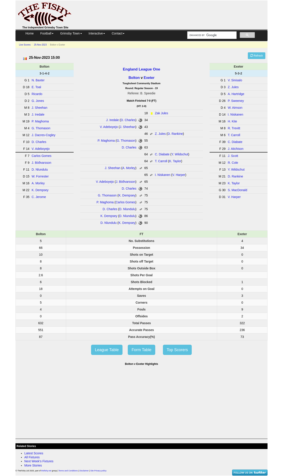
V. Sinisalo (235, 80)
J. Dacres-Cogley (43, 135)
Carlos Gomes (125, 202)
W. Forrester (40, 176)
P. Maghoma (106, 140)
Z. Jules (160, 133)
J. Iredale (112, 120)
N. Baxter (38, 80)
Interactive (97, 33)
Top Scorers (177, 350)
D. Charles (128, 120)
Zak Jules (161, 113)
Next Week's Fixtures (39, 461)
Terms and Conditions (68, 471)
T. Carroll (161, 161)
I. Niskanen (162, 175)
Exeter (149, 78)
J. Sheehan (127, 127)
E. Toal (36, 87)
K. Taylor (175, 161)
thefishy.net (46, 471)
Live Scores (25, 45)
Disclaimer (84, 471)
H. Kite (232, 121)
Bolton (134, 78)
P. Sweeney (236, 101)
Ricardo (37, 94)
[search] (211, 35)
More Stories (33, 465)
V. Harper (178, 175)
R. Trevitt (234, 128)
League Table (107, 350)
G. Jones (38, 101)
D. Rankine (175, 133)
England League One (141, 69)
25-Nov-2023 (40, 45)
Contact (118, 33)
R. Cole (233, 162)
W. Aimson (235, 107)
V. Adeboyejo (109, 127)
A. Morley (128, 168)
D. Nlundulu (127, 209)
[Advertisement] (173, 14)
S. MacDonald (237, 190)
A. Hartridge (236, 94)
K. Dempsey (127, 195)
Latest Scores (33, 453)
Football (47, 33)
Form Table (141, 350)
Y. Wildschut (179, 154)
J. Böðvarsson (125, 181)
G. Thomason (126, 140)
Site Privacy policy (98, 471)
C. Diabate (162, 154)
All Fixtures (32, 457)
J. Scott (233, 156)
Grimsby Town (71, 33)
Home (29, 33)
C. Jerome (39, 197)
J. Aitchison (235, 148)
